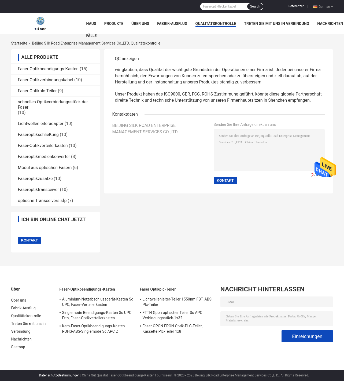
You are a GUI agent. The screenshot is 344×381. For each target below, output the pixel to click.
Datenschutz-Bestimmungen (59, 375)
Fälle (91, 36)
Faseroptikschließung (38, 134)
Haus (91, 23)
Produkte (113, 23)
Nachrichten (330, 23)
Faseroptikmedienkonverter (44, 156)
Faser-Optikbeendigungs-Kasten (48, 68)
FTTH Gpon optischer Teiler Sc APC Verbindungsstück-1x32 (172, 315)
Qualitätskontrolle (215, 23)
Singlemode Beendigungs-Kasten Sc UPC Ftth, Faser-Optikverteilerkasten (97, 315)
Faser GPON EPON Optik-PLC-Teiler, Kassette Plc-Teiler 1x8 (173, 329)
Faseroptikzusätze (35, 178)
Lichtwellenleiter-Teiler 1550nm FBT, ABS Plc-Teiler (177, 302)
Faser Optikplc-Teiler (37, 90)
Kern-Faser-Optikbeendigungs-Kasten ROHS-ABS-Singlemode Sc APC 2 (93, 329)
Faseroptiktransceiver (38, 189)
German (326, 6)
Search (255, 6)
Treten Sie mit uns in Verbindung (276, 23)
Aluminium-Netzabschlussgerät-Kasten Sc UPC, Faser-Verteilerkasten (97, 302)
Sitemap (18, 347)
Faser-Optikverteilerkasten (43, 145)
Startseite (19, 43)
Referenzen (296, 6)
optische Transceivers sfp (42, 200)
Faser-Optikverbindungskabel (45, 79)
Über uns (140, 23)
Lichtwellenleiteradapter (41, 123)
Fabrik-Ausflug (172, 23)
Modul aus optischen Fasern (45, 167)
